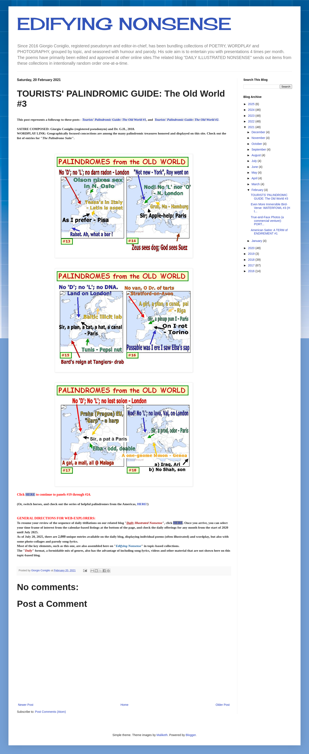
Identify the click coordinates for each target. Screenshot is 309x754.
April (254, 178)
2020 (251, 248)
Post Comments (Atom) (50, 711)
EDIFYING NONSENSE (124, 23)
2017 (251, 265)
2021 (251, 127)
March (256, 184)
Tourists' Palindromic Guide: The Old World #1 (114, 119)
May (254, 172)
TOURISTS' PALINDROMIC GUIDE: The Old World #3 (269, 196)
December (258, 132)
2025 (251, 104)
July (254, 161)
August (256, 155)
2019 (251, 253)
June (255, 167)
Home (124, 704)
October (257, 143)
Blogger (191, 735)
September (259, 149)
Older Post (223, 704)
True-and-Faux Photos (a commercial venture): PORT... (267, 220)
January (257, 241)
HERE (30, 494)
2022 (251, 121)
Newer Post (25, 704)
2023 (251, 115)
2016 (251, 271)
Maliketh (162, 735)
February (257, 190)
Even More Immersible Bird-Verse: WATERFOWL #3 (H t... (270, 208)
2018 (251, 259)
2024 (251, 109)
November (258, 138)
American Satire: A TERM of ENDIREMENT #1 (269, 231)
